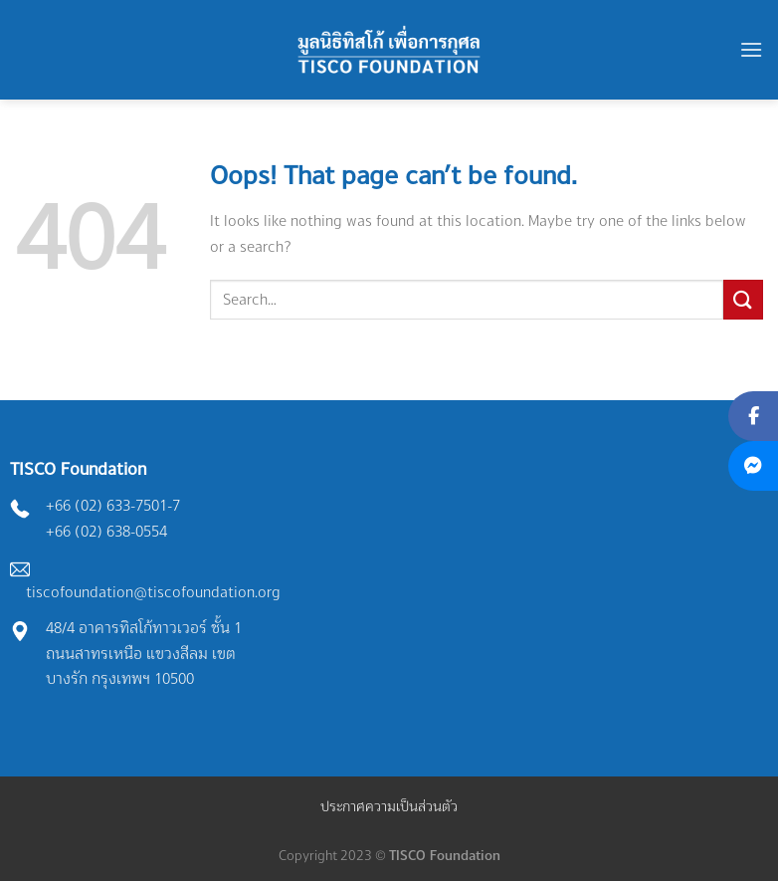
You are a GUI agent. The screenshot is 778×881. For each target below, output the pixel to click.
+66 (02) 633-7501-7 (113, 505)
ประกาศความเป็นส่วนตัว (389, 805)
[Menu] (751, 49)
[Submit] (743, 299)
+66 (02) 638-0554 (106, 531)
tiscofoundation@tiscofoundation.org (153, 591)
